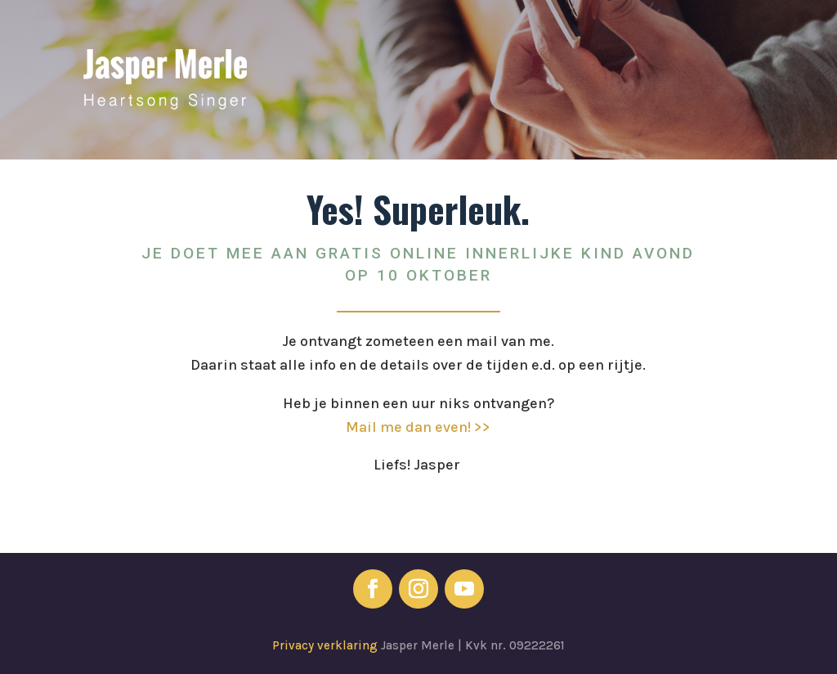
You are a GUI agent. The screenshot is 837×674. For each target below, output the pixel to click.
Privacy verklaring (326, 645)
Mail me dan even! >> (418, 427)
